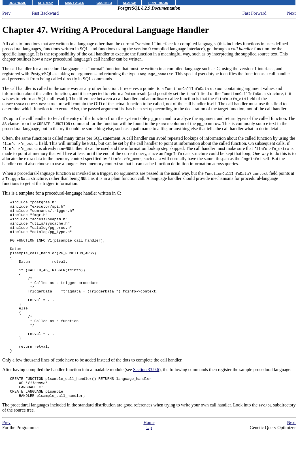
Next (291, 13)
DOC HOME (17, 3)
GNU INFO (104, 3)
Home (148, 457)
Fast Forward (254, 13)
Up (149, 462)
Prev (6, 13)
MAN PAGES (74, 3)
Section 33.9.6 (146, 400)
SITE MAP (45, 3)
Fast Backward (45, 13)
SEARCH (129, 3)
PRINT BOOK (158, 3)
